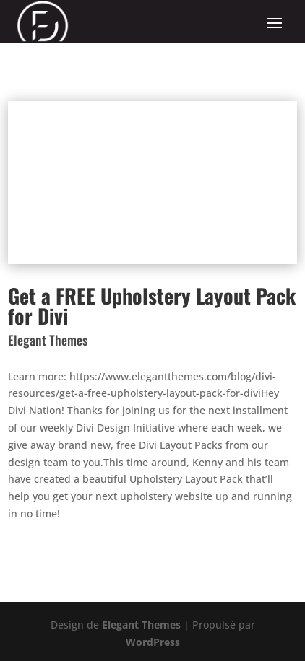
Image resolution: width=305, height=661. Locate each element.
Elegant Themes (141, 624)
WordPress (153, 642)
